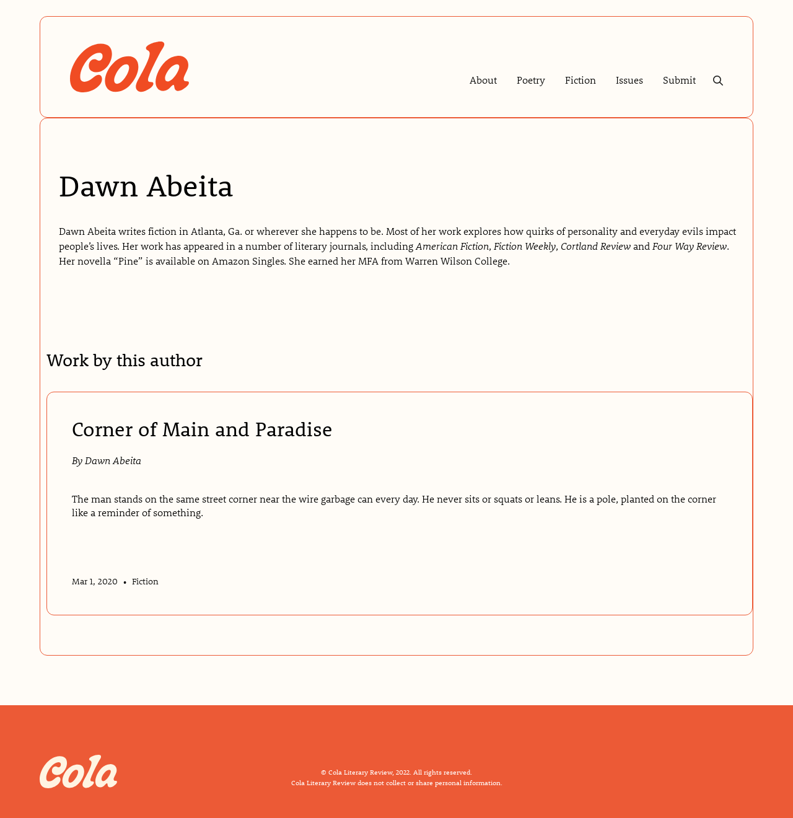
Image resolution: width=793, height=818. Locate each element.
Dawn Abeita (113, 460)
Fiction (580, 79)
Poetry (531, 79)
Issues (629, 79)
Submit (679, 79)
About (483, 79)
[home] (129, 67)
